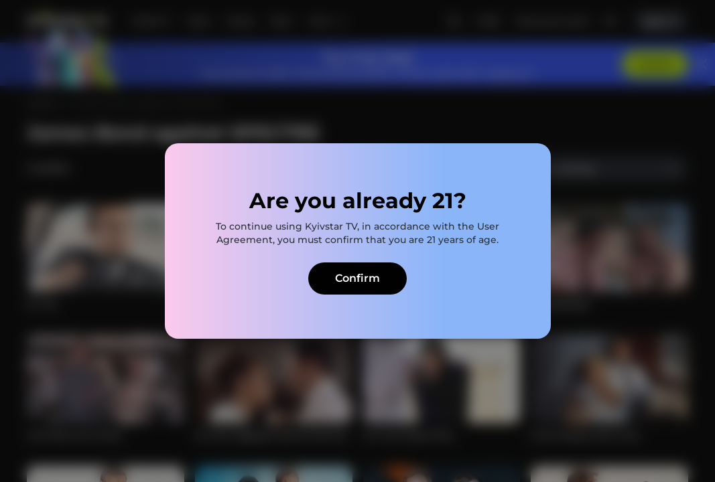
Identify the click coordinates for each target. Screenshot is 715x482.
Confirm (357, 278)
